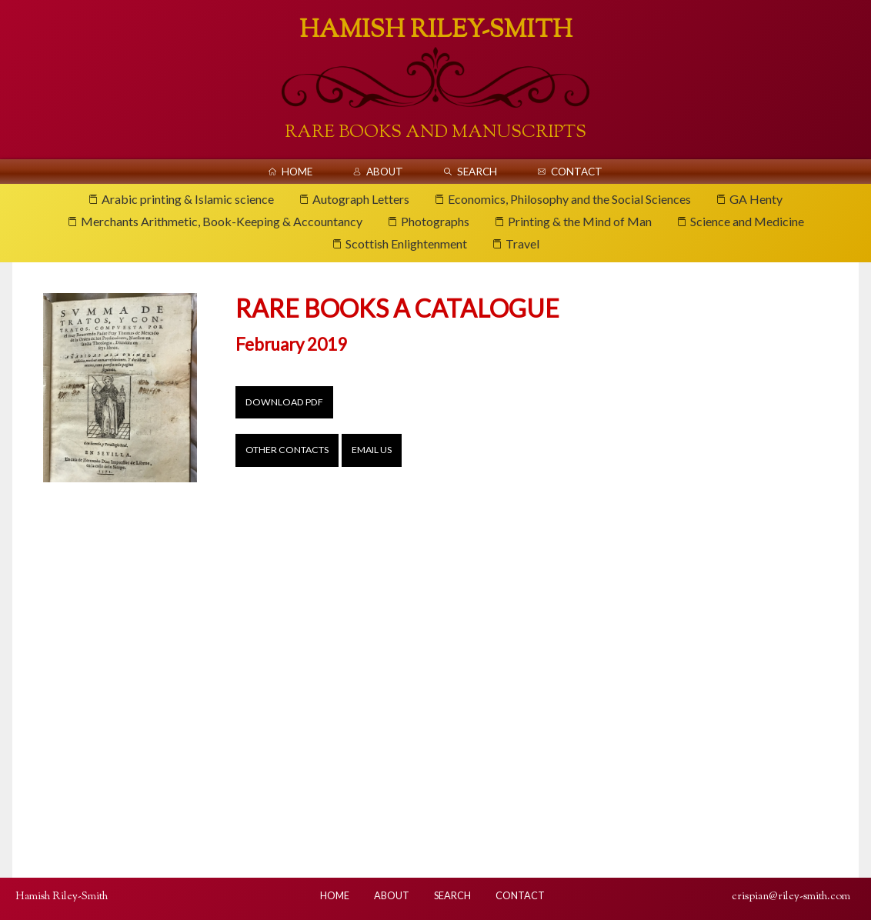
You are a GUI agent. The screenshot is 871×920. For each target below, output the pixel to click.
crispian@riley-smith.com (791, 896)
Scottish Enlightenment (406, 243)
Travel (522, 243)
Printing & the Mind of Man (580, 221)
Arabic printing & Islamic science (188, 199)
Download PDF (284, 402)
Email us (372, 449)
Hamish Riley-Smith (435, 30)
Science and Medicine (747, 221)
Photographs (435, 221)
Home (297, 171)
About (384, 171)
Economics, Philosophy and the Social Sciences (569, 199)
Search (477, 171)
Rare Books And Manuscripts (435, 132)
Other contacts (287, 449)
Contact (576, 171)
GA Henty (756, 199)
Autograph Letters (360, 199)
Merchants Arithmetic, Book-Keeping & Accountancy (221, 221)
